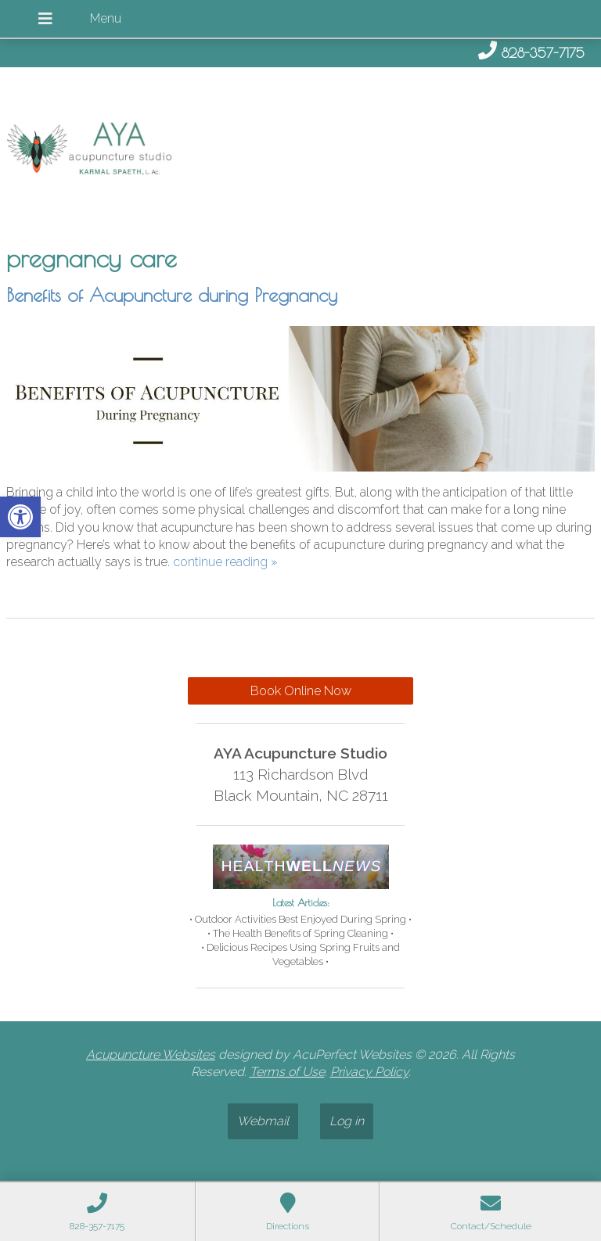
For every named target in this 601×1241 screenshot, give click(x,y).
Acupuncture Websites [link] (150, 1054)
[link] (20, 517)
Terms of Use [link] (287, 1071)
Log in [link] (346, 1121)
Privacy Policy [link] (369, 1071)
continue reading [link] (225, 561)
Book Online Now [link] (300, 690)
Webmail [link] (263, 1121)
